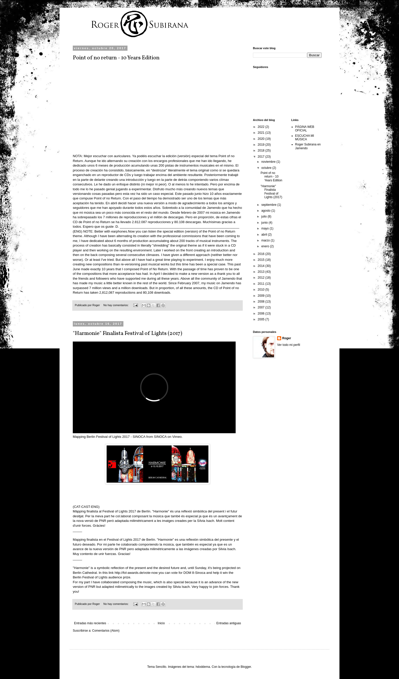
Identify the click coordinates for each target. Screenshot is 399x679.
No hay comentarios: (116, 305)
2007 (261, 307)
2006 (261, 313)
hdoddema (203, 667)
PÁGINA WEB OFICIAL (304, 128)
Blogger (245, 667)
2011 (261, 284)
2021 (261, 132)
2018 (261, 150)
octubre (266, 168)
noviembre (268, 162)
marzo (266, 240)
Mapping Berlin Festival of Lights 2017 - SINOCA (109, 437)
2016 (261, 254)
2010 (261, 289)
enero (265, 246)
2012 (261, 277)
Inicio (161, 623)
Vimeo (177, 437)
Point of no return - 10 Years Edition (116, 58)
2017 (261, 156)
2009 (261, 295)
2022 (261, 127)
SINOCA (160, 437)
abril (264, 234)
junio (265, 222)
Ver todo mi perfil (288, 345)
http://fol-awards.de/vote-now (136, 573)
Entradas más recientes (90, 623)
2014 (261, 266)
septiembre (269, 205)
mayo (265, 228)
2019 (261, 144)
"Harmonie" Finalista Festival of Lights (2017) (127, 333)
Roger (286, 338)
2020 (261, 139)
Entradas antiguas (228, 623)
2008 (261, 301)
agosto (266, 210)
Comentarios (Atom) (105, 630)
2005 (261, 319)
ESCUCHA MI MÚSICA (304, 137)
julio (264, 216)
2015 (261, 260)
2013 (261, 272)
